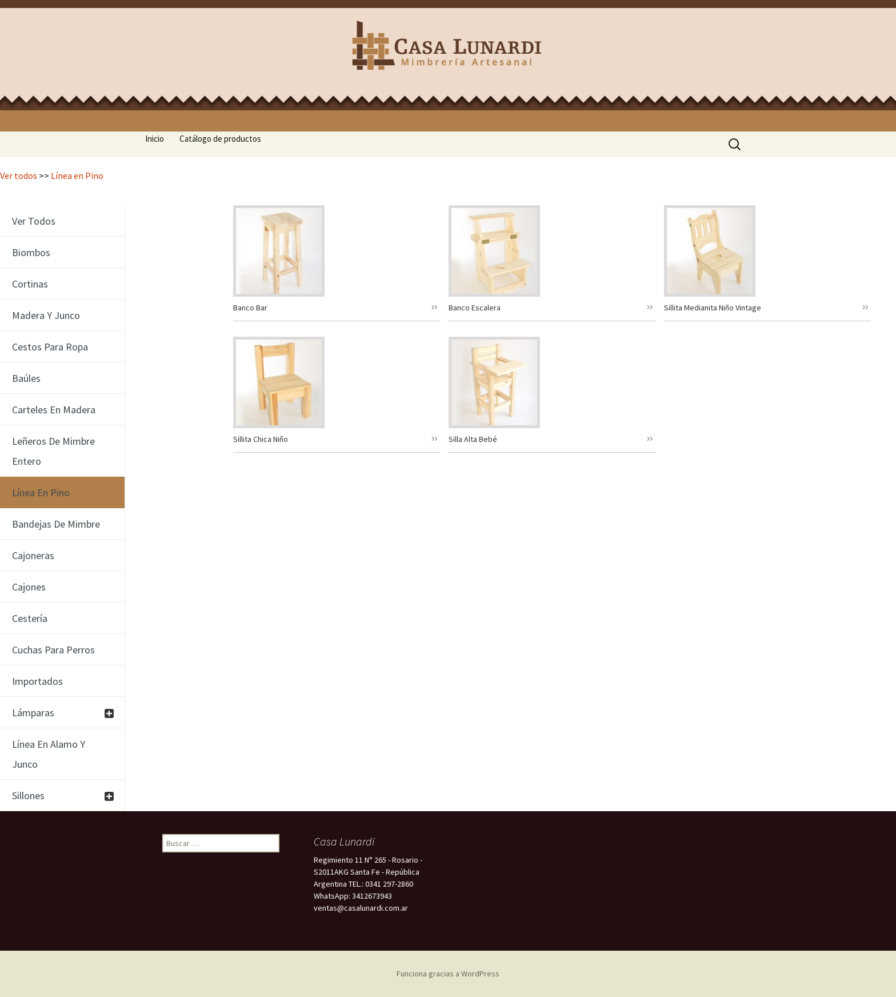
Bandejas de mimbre (56, 524)
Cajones (29, 586)
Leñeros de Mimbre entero (53, 451)
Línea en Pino (77, 175)
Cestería (29, 618)
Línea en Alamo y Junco (48, 754)
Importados (37, 681)
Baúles (26, 378)
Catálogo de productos (220, 138)
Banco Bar (250, 307)
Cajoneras (33, 555)
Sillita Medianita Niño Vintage (712, 307)
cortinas (30, 283)
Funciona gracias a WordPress (448, 973)
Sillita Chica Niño (260, 439)
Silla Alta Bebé (473, 439)
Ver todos (18, 175)
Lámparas (33, 712)
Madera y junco (46, 315)
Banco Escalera (475, 307)
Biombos (31, 252)
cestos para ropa (50, 346)
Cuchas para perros (53, 649)
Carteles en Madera (53, 409)
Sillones (28, 795)
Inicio (154, 138)
